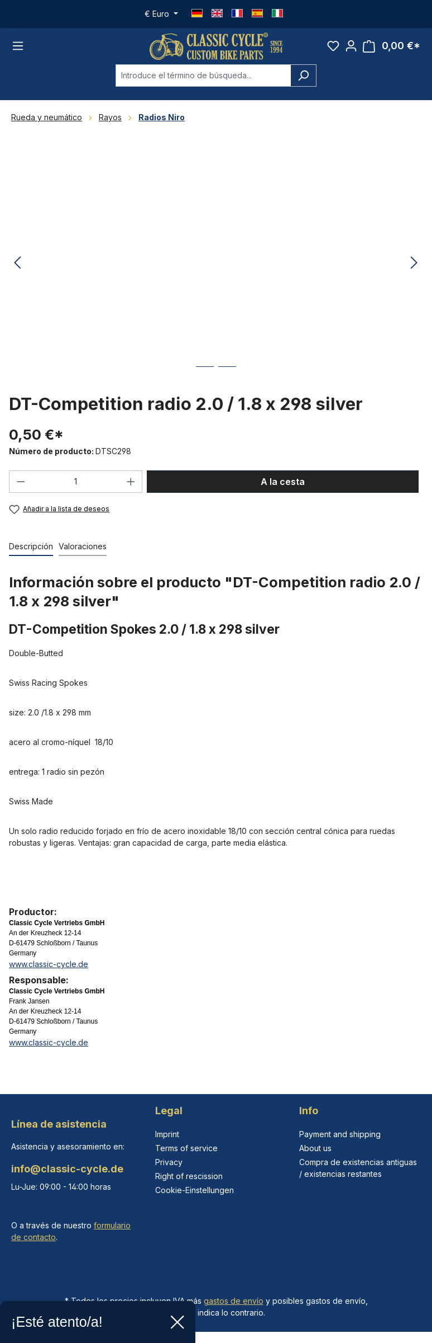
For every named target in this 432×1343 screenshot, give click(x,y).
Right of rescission (189, 1176)
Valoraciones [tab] (83, 547)
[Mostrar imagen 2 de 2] (227, 376)
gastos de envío (233, 1301)
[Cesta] (391, 46)
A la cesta (283, 482)
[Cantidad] (76, 483)
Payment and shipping (340, 1134)
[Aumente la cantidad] (131, 483)
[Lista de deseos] (333, 46)
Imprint (167, 1134)
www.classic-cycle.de (48, 965)
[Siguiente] (414, 264)
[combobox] (203, 76)
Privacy (169, 1162)
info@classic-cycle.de (67, 1169)
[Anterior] (17, 264)
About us (315, 1148)
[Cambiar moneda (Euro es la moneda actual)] (161, 13)
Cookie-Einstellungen (194, 1190)
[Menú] (18, 46)
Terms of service (186, 1148)
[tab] (31, 548)
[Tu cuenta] (351, 46)
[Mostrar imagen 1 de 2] (205, 376)
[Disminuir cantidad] (20, 483)
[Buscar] (303, 76)
